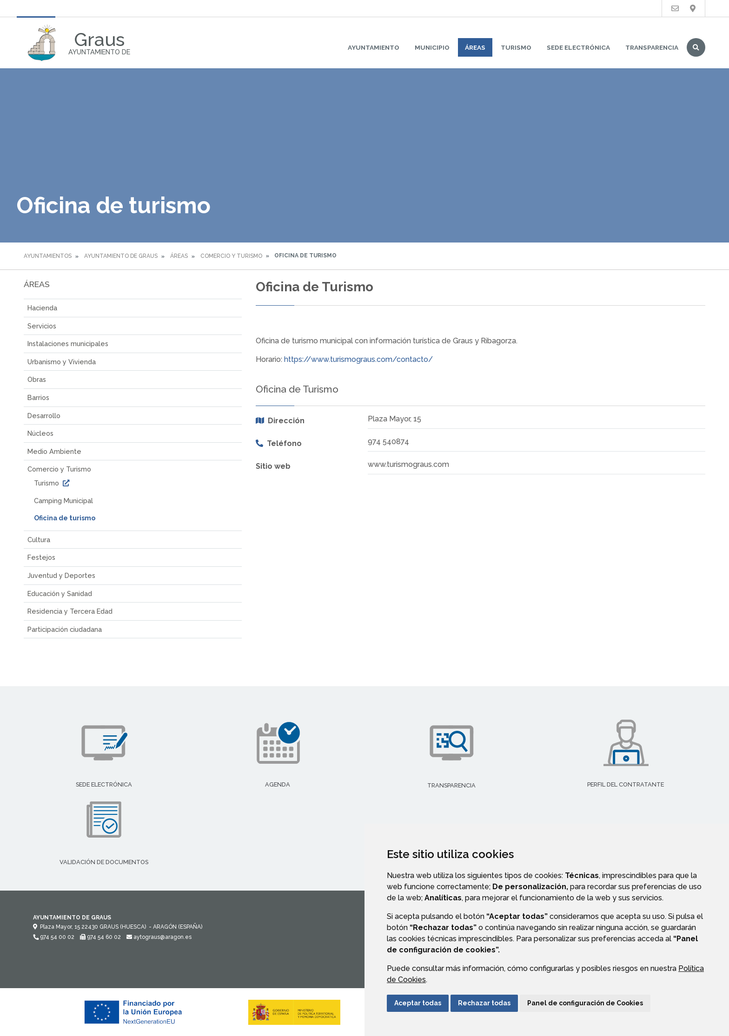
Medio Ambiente (54, 451)
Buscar (696, 47)
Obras (36, 379)
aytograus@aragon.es (159, 937)
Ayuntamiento (373, 47)
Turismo (516, 47)
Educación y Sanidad (59, 593)
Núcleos (40, 433)
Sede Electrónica (578, 47)
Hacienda (42, 308)
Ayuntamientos (48, 256)
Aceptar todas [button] (417, 1003)
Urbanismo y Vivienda (61, 362)
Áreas (475, 47)
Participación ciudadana (64, 629)
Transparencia (651, 47)
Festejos (41, 557)
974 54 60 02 (100, 937)
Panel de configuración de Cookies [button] (585, 1003)
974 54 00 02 (53, 937)
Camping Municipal (63, 501)
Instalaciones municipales (67, 344)
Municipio (432, 47)
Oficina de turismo (64, 518)
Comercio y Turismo (231, 256)
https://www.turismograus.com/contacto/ (358, 359)
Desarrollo (43, 416)
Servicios (41, 326)
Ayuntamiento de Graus (121, 256)
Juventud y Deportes (61, 575)
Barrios (38, 397)
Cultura (38, 540)
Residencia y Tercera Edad (70, 611)
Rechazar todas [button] (484, 1003)
